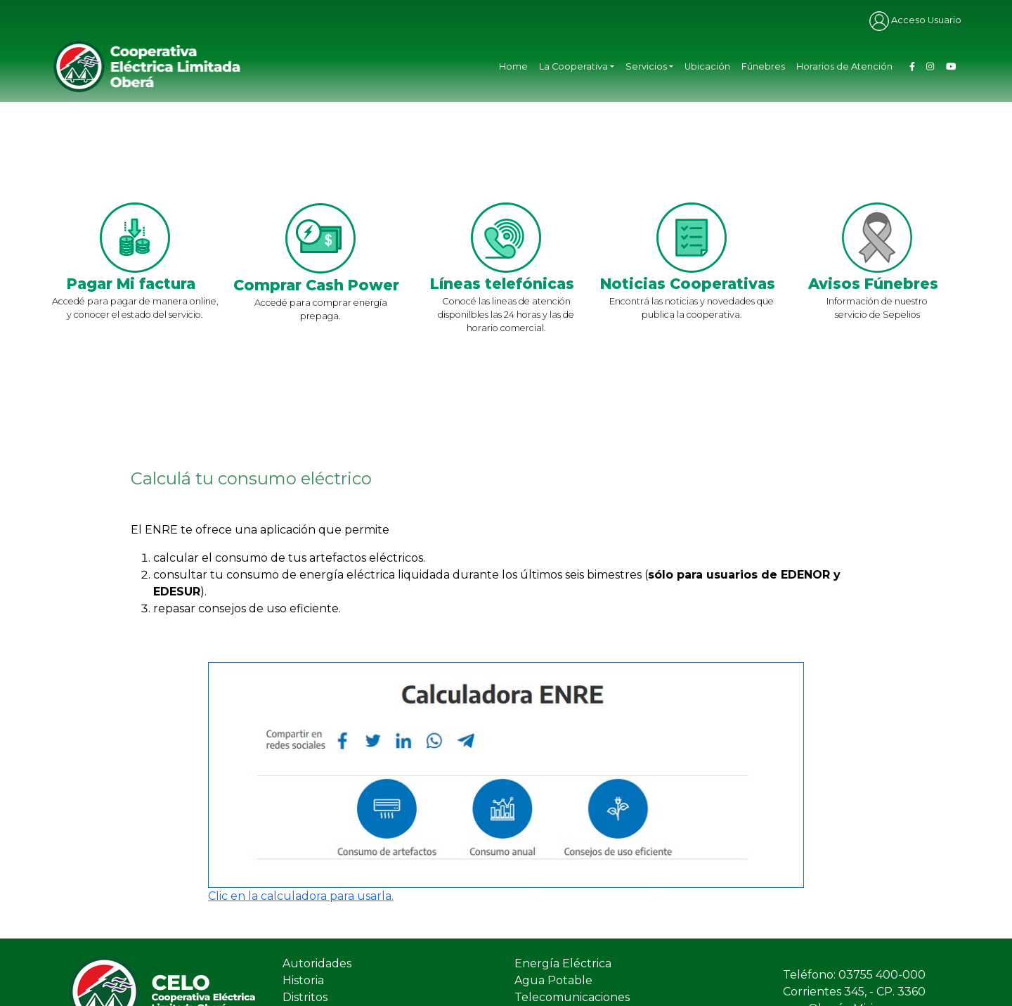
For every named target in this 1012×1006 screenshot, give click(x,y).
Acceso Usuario (915, 20)
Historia (303, 980)
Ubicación (707, 66)
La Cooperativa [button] (573, 66)
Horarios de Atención (844, 66)
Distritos (305, 997)
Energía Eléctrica (562, 963)
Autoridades (317, 963)
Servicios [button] (646, 66)
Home (513, 66)
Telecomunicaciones (572, 997)
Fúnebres (763, 66)
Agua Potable (553, 980)
